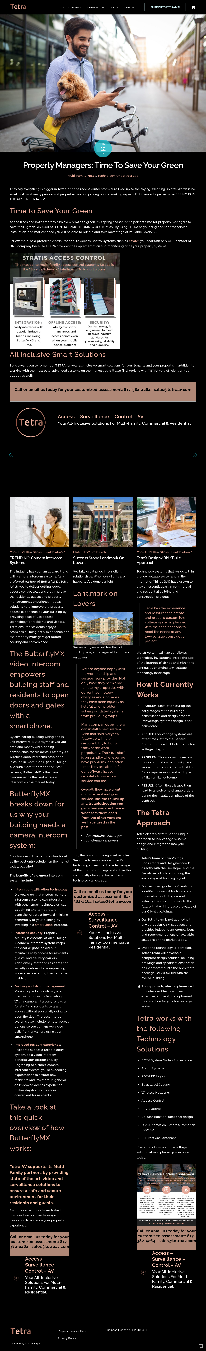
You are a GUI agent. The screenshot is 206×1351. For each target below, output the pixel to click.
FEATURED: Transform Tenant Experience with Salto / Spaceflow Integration (54, 457)
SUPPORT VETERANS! (165, 7)
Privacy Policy (67, 1338)
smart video (44, 925)
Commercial (96, 7)
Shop (114, 7)
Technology (106, 176)
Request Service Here (72, 1331)
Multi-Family (72, 7)
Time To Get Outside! (172, 455)
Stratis (134, 241)
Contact (131, 7)
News (92, 176)
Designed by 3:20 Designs (25, 1343)
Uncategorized (127, 176)
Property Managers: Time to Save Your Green (103, 165)
